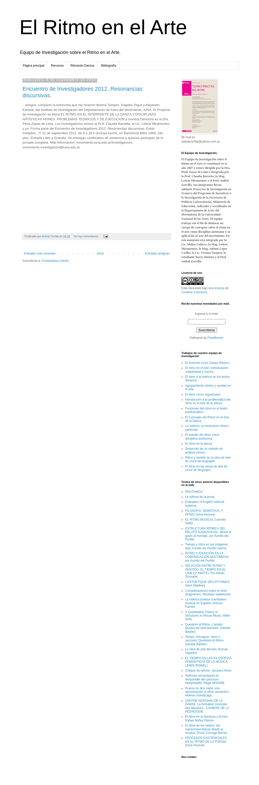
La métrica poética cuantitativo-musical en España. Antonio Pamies (206, 603)
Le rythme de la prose (199, 497)
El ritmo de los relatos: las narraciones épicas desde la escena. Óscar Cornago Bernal (206, 729)
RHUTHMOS (194, 492)
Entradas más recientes (40, 253)
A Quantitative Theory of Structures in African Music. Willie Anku (207, 615)
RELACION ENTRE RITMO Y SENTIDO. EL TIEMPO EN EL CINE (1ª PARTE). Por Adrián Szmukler (205, 571)
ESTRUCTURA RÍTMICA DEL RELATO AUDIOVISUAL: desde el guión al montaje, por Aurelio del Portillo (208, 534)
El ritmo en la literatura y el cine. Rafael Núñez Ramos (206, 718)
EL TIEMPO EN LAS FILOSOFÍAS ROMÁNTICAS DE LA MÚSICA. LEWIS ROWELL (208, 661)
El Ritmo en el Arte (103, 27)
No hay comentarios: (86, 236)
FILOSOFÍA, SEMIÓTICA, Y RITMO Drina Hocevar (204, 512)
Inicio (100, 253)
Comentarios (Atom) (55, 261)
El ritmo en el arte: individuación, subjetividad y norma (207, 369)
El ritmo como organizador (203, 394)
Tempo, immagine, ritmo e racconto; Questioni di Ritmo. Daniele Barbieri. (204, 640)
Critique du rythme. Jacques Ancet (208, 670)
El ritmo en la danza (198, 443)
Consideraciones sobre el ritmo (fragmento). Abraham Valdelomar (208, 592)
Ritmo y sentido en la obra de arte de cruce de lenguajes (208, 459)
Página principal (33, 65)
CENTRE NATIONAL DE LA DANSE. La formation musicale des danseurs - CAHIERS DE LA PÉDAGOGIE (207, 706)
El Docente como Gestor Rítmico (207, 363)
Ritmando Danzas (82, 65)
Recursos (57, 65)
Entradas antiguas (157, 253)
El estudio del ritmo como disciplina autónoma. (202, 436)
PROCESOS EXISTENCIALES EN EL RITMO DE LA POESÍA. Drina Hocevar (206, 741)
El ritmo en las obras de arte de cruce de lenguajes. (206, 468)
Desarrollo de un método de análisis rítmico (204, 450)
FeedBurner (215, 338)
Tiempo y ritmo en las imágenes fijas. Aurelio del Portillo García (206, 546)
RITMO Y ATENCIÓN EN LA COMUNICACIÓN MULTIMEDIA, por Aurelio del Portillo (207, 557)
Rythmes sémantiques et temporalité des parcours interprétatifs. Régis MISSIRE (205, 679)
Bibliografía (108, 65)
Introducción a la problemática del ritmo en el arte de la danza (207, 401)
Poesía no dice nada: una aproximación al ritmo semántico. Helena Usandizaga (207, 691)
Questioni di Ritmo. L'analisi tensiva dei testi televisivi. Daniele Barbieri (207, 628)
